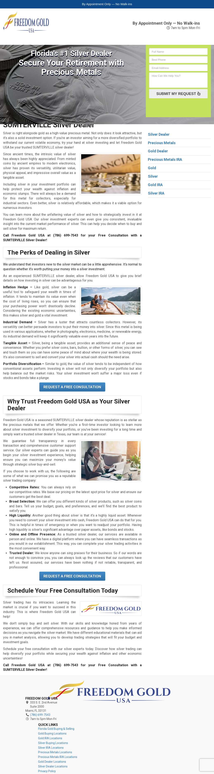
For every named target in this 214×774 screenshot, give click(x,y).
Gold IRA (27, 37)
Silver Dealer (159, 134)
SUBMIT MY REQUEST (178, 93)
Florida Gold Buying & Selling (137, 685)
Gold (10, 34)
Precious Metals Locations (136, 708)
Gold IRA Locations (131, 694)
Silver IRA (65, 37)
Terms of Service (130, 736)
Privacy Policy (128, 732)
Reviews (164, 34)
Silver (46, 34)
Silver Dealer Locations (134, 727)
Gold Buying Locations (133, 690)
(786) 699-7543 (177, 18)
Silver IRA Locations (132, 704)
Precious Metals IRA (130, 37)
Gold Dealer (158, 151)
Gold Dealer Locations (133, 722)
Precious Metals (93, 37)
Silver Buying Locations (134, 699)
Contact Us (192, 34)
